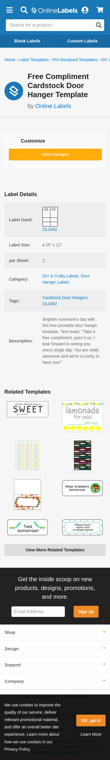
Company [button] (14, 681)
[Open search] (99, 25)
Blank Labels (27, 41)
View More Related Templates (55, 550)
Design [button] (12, 648)
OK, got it (91, 720)
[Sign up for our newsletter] (38, 611)
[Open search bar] (23, 10)
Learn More (90, 734)
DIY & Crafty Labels (61, 276)
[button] (9, 10)
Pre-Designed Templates (75, 59)
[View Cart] (100, 10)
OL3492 (50, 303)
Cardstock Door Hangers (65, 297)
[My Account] (84, 10)
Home (9, 59)
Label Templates (34, 59)
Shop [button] (10, 632)
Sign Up (86, 611)
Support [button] (13, 665)
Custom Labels (82, 41)
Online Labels (53, 106)
